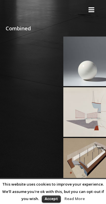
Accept (51, 198)
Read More (74, 198)
